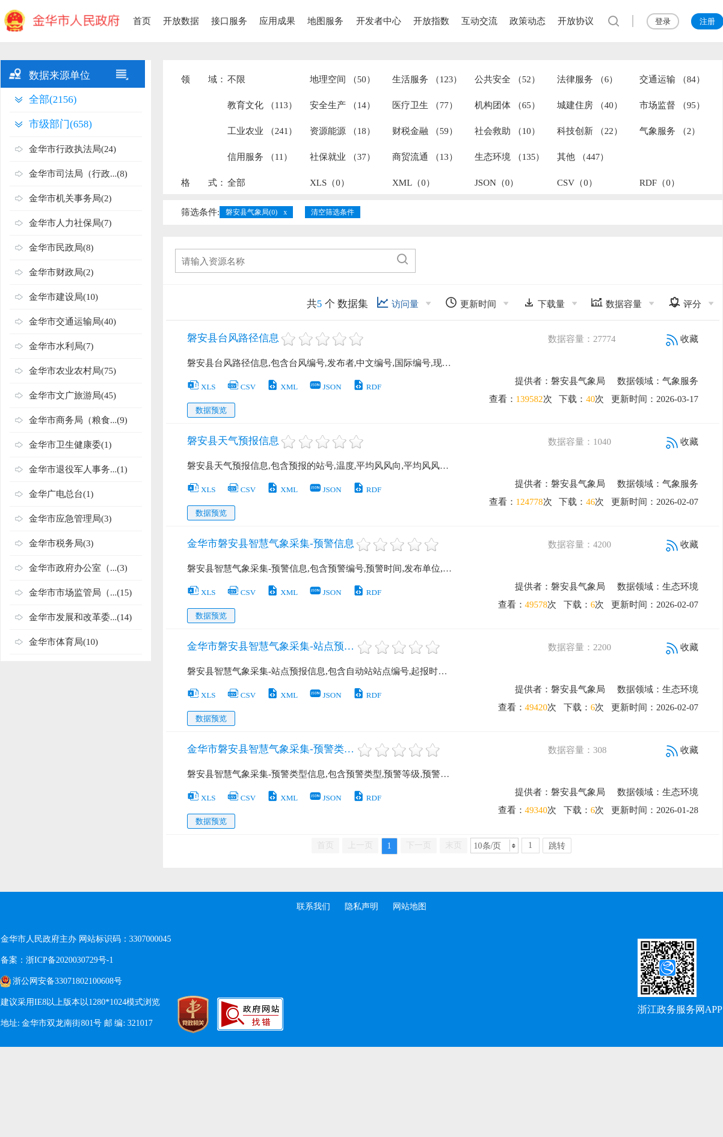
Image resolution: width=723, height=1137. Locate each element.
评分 (684, 302)
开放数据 (181, 21)
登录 (663, 21)
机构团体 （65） (507, 105)
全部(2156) (52, 99)
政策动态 (527, 21)
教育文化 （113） (262, 105)
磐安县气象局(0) (251, 212)
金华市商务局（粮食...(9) (78, 420)
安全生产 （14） (342, 105)
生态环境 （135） (509, 157)
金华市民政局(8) (61, 247)
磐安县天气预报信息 (233, 441)
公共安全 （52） (507, 79)
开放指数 (431, 21)
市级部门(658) (60, 124)
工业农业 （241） (262, 131)
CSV (241, 386)
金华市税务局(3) (61, 543)
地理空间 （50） (342, 79)
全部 (236, 182)
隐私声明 (361, 906)
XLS (201, 386)
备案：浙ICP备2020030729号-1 (57, 960)
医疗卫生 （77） (425, 105)
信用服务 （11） (259, 157)
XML (282, 386)
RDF (366, 386)
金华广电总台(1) (61, 494)
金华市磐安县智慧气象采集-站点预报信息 (271, 646)
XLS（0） (329, 182)
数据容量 (616, 302)
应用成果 (277, 21)
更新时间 (470, 302)
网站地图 (409, 906)
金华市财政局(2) (61, 272)
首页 (142, 21)
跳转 (557, 845)
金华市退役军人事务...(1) (78, 469)
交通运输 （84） (672, 79)
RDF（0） (659, 182)
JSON (325, 386)
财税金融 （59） (425, 131)
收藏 (682, 339)
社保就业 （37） (342, 157)
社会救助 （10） (507, 131)
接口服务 (229, 21)
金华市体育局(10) (63, 642)
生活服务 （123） (427, 79)
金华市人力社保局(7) (70, 223)
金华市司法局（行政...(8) (78, 173)
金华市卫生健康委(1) (70, 445)
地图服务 (325, 21)
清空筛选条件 (332, 212)
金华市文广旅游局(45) (72, 395)
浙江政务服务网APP (680, 1009)
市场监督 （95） (672, 105)
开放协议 (576, 21)
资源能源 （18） (342, 131)
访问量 (398, 302)
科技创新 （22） (590, 131)
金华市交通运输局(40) (72, 321)
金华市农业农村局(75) (72, 371)
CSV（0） (577, 182)
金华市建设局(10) (63, 297)
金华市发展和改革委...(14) (80, 617)
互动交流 (479, 21)
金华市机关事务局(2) (70, 198)
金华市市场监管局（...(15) (80, 592)
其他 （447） (583, 157)
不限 (236, 79)
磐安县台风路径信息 (233, 338)
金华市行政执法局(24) (72, 149)
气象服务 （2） (669, 131)
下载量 (544, 302)
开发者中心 (378, 21)
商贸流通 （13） (425, 157)
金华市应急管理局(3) (70, 518)
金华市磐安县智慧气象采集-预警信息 (270, 543)
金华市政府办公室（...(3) (78, 568)
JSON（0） (496, 182)
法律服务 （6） (587, 79)
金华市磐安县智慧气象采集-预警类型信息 (271, 749)
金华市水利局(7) (61, 346)
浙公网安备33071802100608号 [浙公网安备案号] (67, 981)
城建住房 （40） (590, 105)
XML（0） (413, 182)
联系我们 (313, 906)
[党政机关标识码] (181, 1014)
